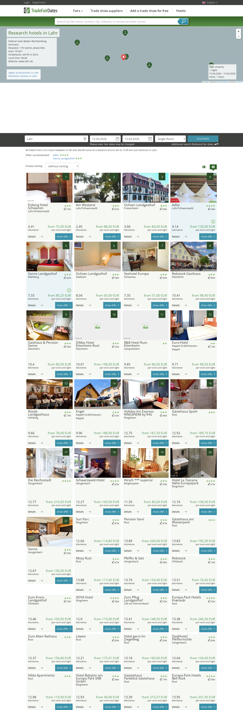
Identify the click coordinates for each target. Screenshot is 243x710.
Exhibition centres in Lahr (22, 76)
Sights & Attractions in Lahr (23, 72)
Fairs (78, 11)
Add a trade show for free (149, 11)
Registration (39, 2)
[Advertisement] (121, 107)
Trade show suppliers (107, 11)
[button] (122, 55)
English (212, 2)
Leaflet (206, 82)
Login (27, 2)
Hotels (181, 11)
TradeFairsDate (40, 10)
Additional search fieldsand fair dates (193, 144)
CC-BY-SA (239, 82)
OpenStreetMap (223, 82)
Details (35, 236)
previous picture (28, 188)
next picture (71, 188)
